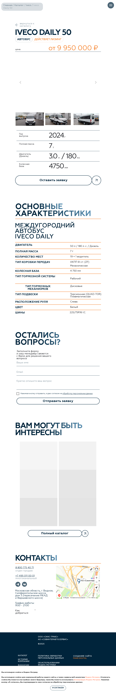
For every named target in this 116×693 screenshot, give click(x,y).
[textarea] (58, 384)
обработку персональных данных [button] (77, 393)
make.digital (80, 658)
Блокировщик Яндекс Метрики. (87, 680)
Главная (7, 5)
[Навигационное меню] (110, 5)
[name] (58, 362)
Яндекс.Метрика (92, 677)
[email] (58, 372)
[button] (58, 180)
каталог (22, 656)
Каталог (19, 5)
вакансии (23, 665)
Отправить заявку (58, 401)
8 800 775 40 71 (24, 567)
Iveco (28, 5)
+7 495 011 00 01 (25, 576)
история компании (23, 660)
